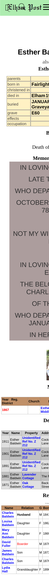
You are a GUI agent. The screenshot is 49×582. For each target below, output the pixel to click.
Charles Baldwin (8, 514)
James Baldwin (8, 552)
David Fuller (6, 543)
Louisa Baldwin (8, 523)
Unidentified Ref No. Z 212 (31, 441)
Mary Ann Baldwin (8, 533)
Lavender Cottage (29, 476)
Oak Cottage (28, 484)
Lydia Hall (6, 569)
